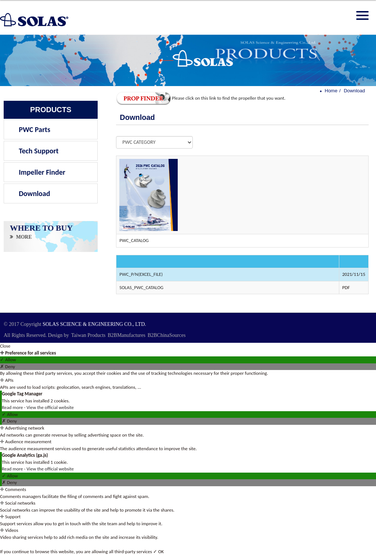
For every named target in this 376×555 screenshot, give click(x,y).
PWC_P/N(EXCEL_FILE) (141, 274)
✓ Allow (8, 359)
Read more (13, 407)
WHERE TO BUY (41, 228)
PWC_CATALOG (134, 240)
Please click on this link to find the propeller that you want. (200, 98)
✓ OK (158, 551)
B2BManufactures (126, 335)
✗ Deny (7, 366)
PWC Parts (34, 129)
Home (331, 90)
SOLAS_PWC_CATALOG (141, 287)
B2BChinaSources (166, 335)
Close (5, 346)
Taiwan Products (88, 335)
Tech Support (38, 150)
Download (34, 193)
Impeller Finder (42, 172)
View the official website (50, 407)
